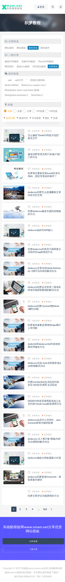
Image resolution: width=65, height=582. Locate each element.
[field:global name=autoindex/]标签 (22, 90)
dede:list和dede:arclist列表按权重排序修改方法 (44, 345)
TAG (38, 576)
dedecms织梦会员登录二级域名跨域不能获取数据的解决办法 (44, 288)
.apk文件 (19, 80)
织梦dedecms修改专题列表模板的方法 (44, 212)
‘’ (26, 80)
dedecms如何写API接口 (40, 230)
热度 (55, 118)
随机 (47, 118)
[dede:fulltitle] (11, 85)
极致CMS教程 (12, 61)
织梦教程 (53, 66)
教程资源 (33, 47)
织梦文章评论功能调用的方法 (43, 495)
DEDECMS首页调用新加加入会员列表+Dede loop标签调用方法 (44, 402)
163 (45, 509)
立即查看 (33, 541)
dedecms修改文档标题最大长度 (44, 457)
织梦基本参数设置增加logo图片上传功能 (44, 326)
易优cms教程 (23, 66)
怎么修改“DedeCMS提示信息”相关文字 (43, 137)
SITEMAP (47, 576)
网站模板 (21, 47)
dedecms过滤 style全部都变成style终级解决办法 (44, 364)
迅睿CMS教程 (28, 61)
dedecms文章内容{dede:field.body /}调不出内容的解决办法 (44, 269)
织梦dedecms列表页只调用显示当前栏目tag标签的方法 (44, 250)
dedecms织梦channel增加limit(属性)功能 (43, 307)
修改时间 (23, 118)
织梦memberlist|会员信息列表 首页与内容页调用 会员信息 (43, 383)
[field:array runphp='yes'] (33, 85)
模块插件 (45, 47)
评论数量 (36, 118)
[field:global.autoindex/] (16, 95)
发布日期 (10, 118)
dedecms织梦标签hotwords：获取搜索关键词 (44, 478)
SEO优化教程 (39, 66)
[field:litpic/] (37, 95)
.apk (10, 80)
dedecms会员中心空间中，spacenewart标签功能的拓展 (44, 421)
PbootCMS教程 (46, 61)
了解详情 (33, 549)
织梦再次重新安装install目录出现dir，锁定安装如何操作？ (44, 174)
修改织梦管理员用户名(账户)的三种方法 (44, 156)
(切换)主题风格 (37, 80)
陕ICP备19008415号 (24, 576)
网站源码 (9, 47)
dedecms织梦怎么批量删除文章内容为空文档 (44, 193)
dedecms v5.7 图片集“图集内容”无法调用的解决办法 (44, 440)
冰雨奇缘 (34, 131)
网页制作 (9, 66)
